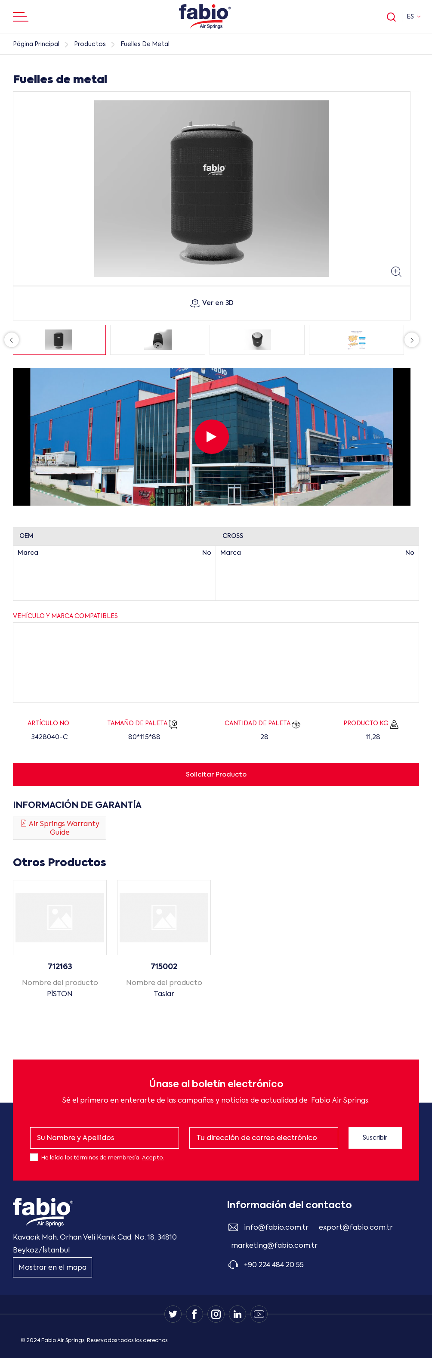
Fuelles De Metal (145, 44)
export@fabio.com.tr (356, 1227)
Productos (90, 44)
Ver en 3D (212, 303)
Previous (11, 340)
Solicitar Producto (216, 774)
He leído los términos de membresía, (102, 1158)
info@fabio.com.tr (276, 1227)
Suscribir (375, 1138)
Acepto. (153, 1158)
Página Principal (36, 44)
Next (411, 340)
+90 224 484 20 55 (274, 1265)
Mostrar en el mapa (52, 1268)
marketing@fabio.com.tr (274, 1246)
